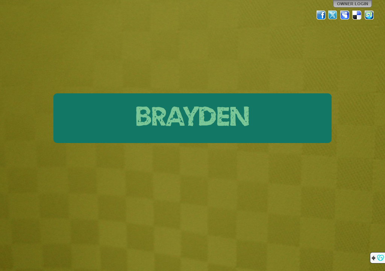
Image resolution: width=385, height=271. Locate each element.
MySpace (345, 15)
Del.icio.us (357, 15)
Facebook (321, 15)
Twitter (333, 15)
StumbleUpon (369, 15)
